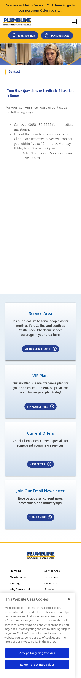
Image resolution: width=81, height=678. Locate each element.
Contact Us (51, 583)
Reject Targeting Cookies (37, 665)
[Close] (69, 599)
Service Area (52, 570)
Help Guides (51, 577)
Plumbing (15, 570)
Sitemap (49, 589)
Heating (15, 583)
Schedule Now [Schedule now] (57, 35)
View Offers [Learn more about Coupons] (40, 464)
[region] (37, 635)
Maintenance (18, 577)
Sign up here (40, 517)
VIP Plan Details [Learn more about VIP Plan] (40, 406)
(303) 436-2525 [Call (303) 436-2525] (23, 35)
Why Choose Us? (20, 589)
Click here (54, 5)
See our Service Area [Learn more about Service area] (41, 349)
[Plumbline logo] (17, 22)
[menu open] (74, 21)
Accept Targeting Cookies (37, 653)
